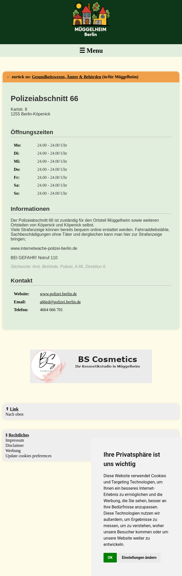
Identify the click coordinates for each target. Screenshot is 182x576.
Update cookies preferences (28, 456)
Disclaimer (14, 445)
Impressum (14, 440)
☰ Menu (91, 50)
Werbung (13, 450)
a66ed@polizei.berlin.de (60, 302)
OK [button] (110, 557)
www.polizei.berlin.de (58, 294)
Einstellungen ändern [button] (139, 557)
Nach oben (14, 414)
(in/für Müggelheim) (85, 77)
